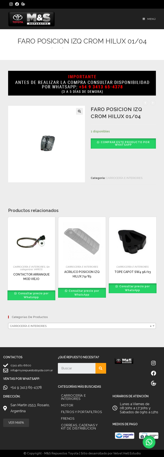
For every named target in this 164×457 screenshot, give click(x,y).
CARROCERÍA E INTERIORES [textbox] (80, 326)
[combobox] (82, 326)
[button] (79, 111)
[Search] (100, 368)
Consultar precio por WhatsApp (32, 295)
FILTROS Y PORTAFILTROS (81, 412)
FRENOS (68, 419)
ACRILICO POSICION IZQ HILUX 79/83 (82, 274)
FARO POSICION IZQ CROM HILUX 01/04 (91, 47)
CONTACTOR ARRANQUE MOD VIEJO (31, 277)
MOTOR (67, 405)
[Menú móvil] (149, 18)
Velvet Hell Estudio (127, 453)
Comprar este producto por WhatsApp (125, 143)
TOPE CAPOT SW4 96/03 (132, 272)
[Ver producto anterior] (145, 103)
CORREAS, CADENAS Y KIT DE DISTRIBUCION (79, 426)
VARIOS (38, 269)
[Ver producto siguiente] (153, 103)
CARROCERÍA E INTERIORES (124, 178)
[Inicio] (48, 47)
